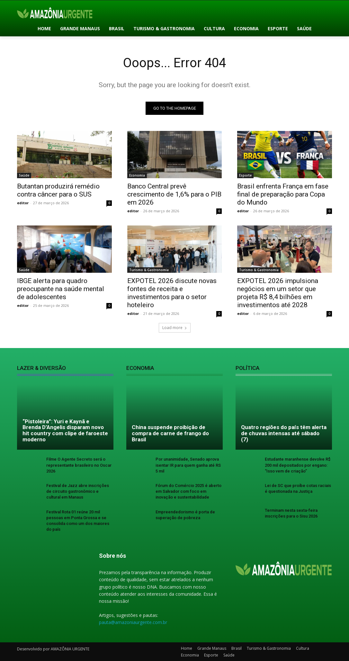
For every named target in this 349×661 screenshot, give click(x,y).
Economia (137, 175)
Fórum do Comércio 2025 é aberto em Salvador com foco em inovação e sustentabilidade (188, 491)
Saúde (24, 175)
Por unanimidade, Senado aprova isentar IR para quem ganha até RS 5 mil (188, 465)
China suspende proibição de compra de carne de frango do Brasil (170, 433)
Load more (174, 328)
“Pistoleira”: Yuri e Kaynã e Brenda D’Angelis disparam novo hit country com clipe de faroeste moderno (65, 430)
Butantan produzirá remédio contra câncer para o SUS (58, 190)
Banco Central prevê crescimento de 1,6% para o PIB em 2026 (174, 194)
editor (23, 202)
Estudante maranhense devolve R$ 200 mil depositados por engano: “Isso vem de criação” (297, 465)
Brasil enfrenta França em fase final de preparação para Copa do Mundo (282, 194)
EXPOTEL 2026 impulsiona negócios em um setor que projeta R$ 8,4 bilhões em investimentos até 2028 (277, 293)
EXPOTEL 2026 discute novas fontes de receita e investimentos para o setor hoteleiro (172, 293)
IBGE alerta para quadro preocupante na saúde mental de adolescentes (60, 289)
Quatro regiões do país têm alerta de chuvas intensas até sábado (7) (284, 433)
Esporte (245, 175)
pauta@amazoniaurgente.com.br (133, 623)
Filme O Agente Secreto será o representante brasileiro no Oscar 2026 (79, 465)
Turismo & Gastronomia (149, 270)
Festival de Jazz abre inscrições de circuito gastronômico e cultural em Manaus (77, 491)
